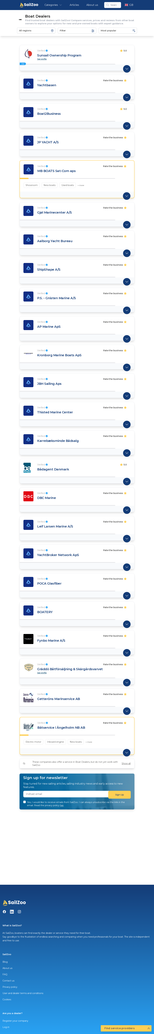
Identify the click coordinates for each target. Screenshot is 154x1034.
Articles (74, 4)
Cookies (6, 999)
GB (129, 4)
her (62, 805)
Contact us (8, 980)
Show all (126, 763)
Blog (5, 961)
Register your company (15, 1020)
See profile (42, 59)
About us (92, 4)
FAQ (4, 974)
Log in (5, 1027)
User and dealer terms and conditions (22, 993)
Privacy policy (9, 987)
